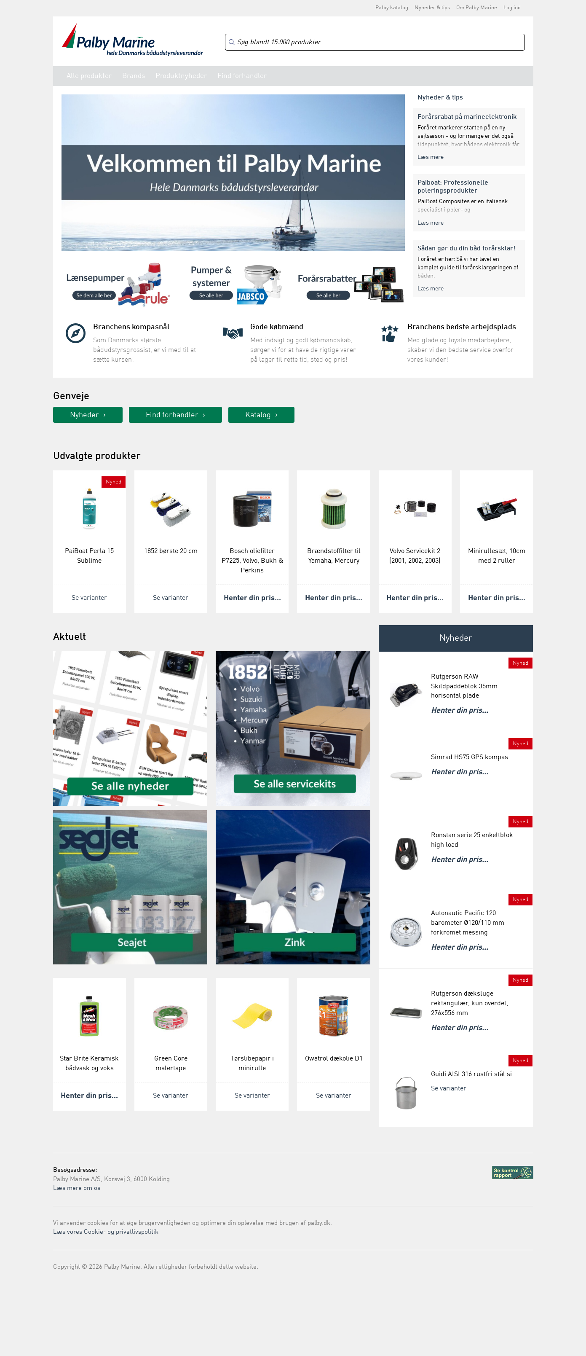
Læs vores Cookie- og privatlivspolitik (105, 1232)
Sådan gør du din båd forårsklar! (466, 248)
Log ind (512, 8)
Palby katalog (391, 8)
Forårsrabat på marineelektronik (467, 117)
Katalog (258, 415)
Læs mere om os (76, 1188)
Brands (133, 76)
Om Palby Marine (476, 8)
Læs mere (430, 157)
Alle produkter (89, 76)
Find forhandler (242, 76)
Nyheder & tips (432, 8)
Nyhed (113, 482)
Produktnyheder (181, 76)
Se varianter (89, 598)
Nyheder (84, 415)
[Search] (375, 42)
